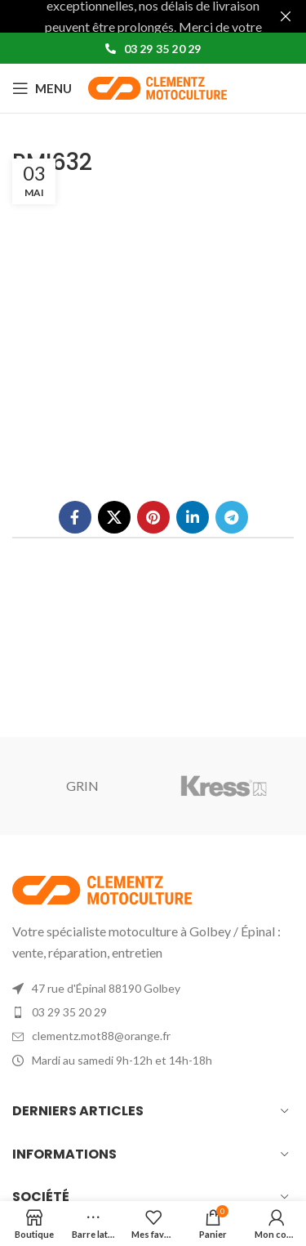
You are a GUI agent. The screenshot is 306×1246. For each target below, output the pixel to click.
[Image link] (102, 887)
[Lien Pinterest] (153, 516)
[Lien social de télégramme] (231, 516)
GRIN (82, 785)
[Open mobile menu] (42, 88)
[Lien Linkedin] (192, 516)
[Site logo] (157, 86)
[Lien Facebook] (75, 516)
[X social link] (114, 516)
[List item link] (153, 1012)
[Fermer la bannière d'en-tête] (285, 16)
